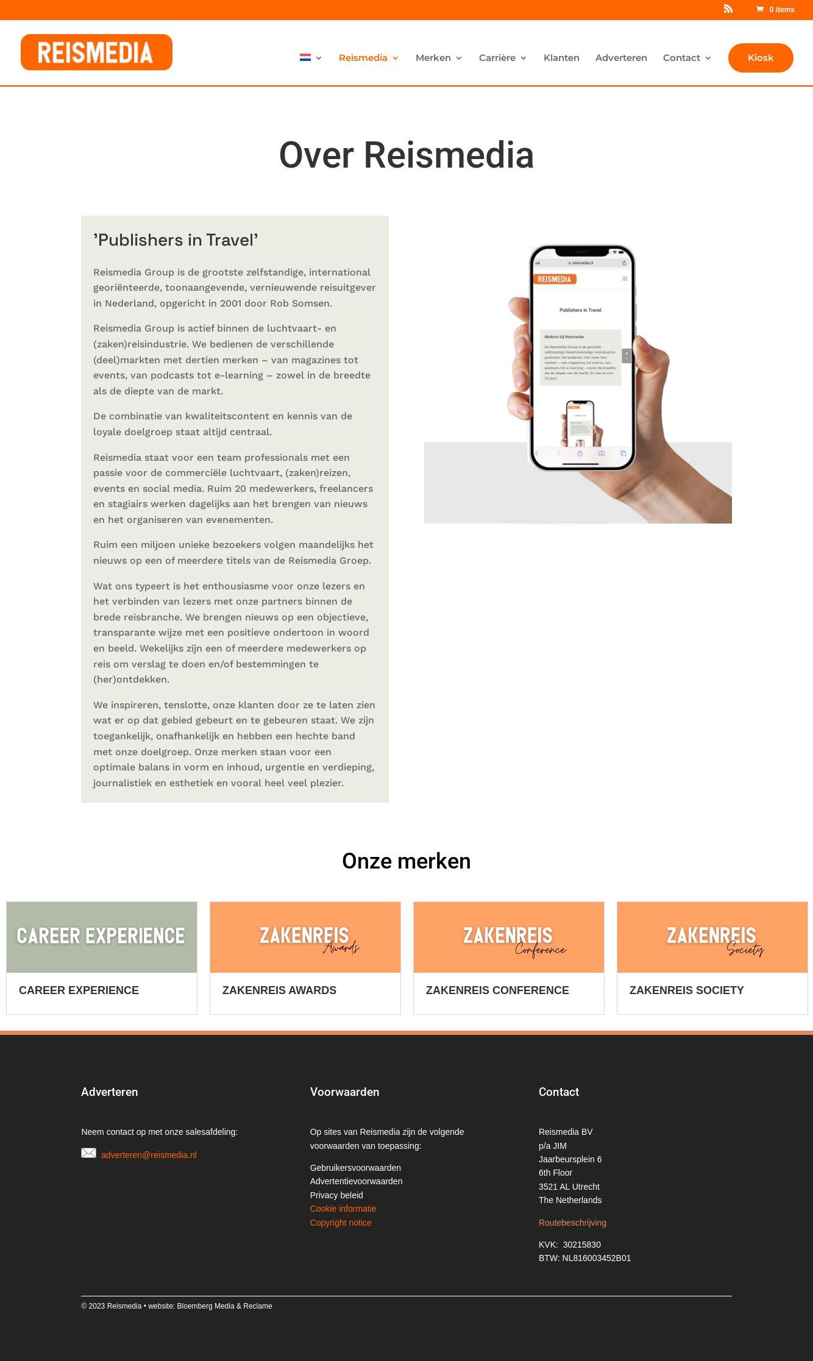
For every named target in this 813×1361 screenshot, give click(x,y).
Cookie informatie (343, 1209)
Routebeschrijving (572, 1223)
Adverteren (621, 58)
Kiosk (761, 57)
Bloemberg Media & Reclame (224, 1306)
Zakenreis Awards (483, 990)
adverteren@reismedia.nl (149, 1155)
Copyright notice (341, 1223)
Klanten (562, 58)
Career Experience (282, 990)
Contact (681, 58)
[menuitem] (311, 69)
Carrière (497, 58)
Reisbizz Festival (71, 990)
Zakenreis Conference (701, 990)
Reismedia (363, 58)
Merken (433, 58)
